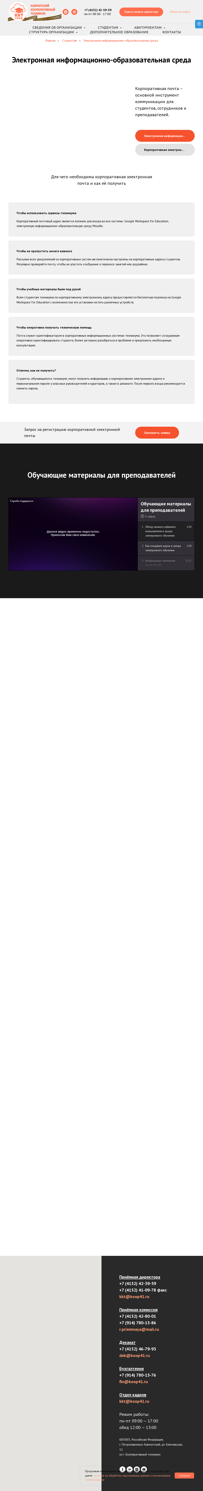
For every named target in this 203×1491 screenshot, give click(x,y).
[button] (141, 12)
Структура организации (52, 32)
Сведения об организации (58, 27)
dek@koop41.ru (134, 1355)
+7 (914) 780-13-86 (137, 1322)
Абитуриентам (148, 27)
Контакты (171, 32)
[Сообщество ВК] (66, 12)
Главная (50, 40)
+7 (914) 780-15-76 (137, 1375)
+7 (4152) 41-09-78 (137, 1290)
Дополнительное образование (119, 32)
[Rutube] (74, 12)
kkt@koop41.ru (134, 1296)
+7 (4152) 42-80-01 (137, 1316)
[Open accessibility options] (199, 24)
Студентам (108, 27)
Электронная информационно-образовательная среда (120, 40)
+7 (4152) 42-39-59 (137, 1283)
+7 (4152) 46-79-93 (137, 1349)
